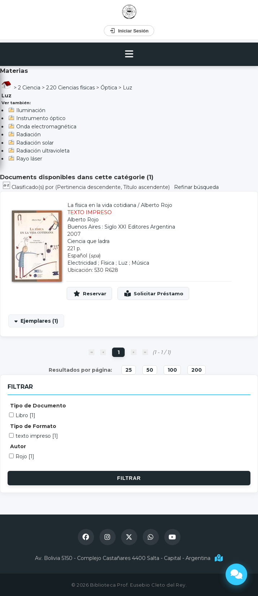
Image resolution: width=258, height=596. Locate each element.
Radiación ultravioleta (43, 150)
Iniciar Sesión (129, 31)
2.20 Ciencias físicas (70, 87)
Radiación (28, 134)
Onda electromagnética (46, 126)
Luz (127, 87)
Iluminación (30, 110)
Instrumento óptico (41, 118)
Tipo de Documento (38, 405)
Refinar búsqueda (196, 187)
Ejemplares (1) (39, 321)
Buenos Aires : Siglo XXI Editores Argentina (121, 227)
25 (128, 370)
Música (140, 263)
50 (149, 370)
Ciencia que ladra (88, 241)
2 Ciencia (29, 87)
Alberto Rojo (156, 205)
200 (196, 370)
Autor (18, 446)
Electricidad (82, 263)
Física (107, 263)
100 (172, 370)
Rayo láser (29, 158)
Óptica (109, 87)
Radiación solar (35, 143)
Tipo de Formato (33, 426)
